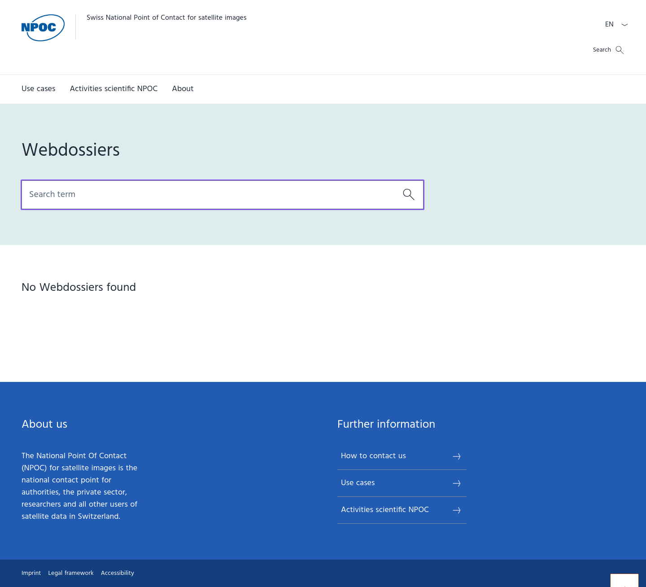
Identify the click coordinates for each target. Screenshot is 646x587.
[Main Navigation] (315, 89)
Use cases (401, 483)
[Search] (408, 194)
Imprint (31, 573)
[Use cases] (38, 89)
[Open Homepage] (134, 37)
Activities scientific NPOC (401, 510)
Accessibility (117, 573)
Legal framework (70, 573)
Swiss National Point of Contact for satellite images (167, 18)
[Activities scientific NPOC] (113, 89)
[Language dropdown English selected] (614, 24)
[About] (183, 89)
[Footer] (323, 573)
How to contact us (401, 456)
